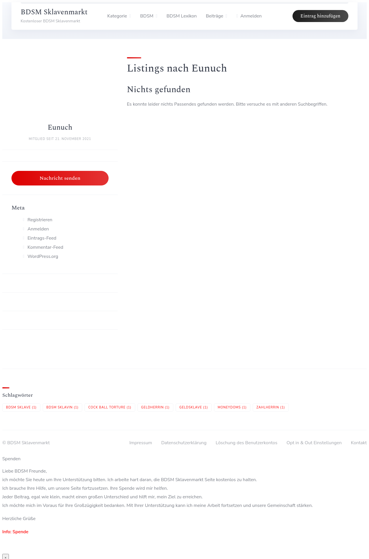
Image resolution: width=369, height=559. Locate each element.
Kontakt (359, 443)
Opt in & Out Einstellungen (314, 443)
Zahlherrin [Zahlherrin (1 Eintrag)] (270, 407)
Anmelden (38, 229)
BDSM (146, 16)
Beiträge (214, 16)
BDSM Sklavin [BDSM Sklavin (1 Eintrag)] (62, 407)
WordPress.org (43, 256)
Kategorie (117, 16)
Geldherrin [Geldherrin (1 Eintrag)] (155, 407)
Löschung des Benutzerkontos (246, 443)
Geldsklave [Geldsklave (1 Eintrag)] (193, 407)
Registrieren (40, 220)
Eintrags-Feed (42, 238)
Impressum (140, 443)
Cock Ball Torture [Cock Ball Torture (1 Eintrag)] (109, 407)
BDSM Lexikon (181, 16)
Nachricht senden (60, 178)
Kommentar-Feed (45, 247)
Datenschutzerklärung (184, 443)
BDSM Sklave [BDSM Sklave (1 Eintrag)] (21, 407)
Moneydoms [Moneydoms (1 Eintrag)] (232, 407)
